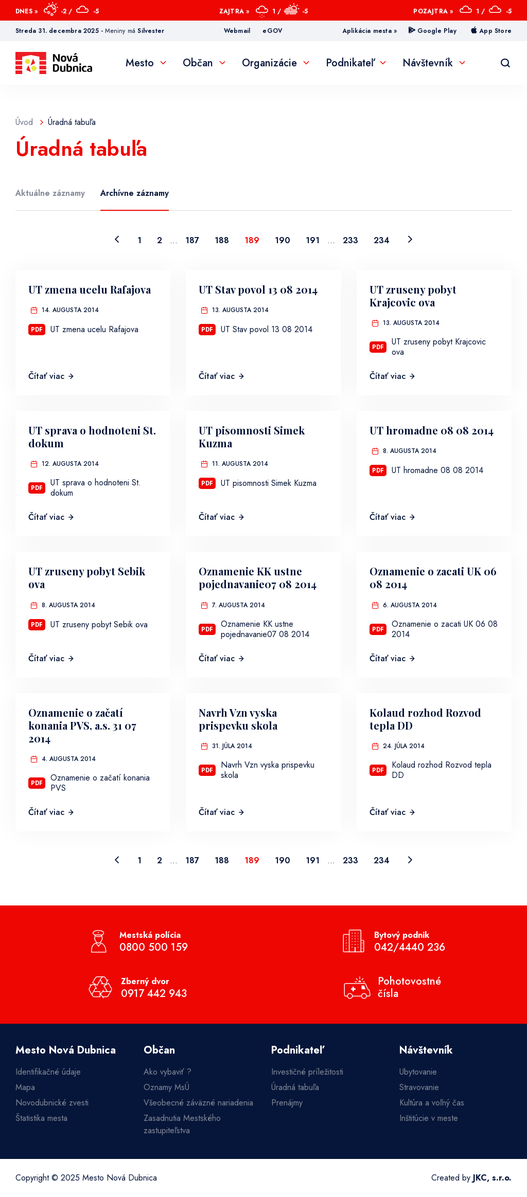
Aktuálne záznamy (50, 193)
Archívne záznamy (134, 193)
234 (382, 240)
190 (282, 240)
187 (192, 240)
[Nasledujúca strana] (410, 240)
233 (350, 240)
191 (313, 240)
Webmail (237, 30)
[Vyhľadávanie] (505, 63)
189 (251, 240)
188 (222, 240)
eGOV (272, 30)
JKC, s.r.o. (492, 1178)
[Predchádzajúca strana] (117, 240)
